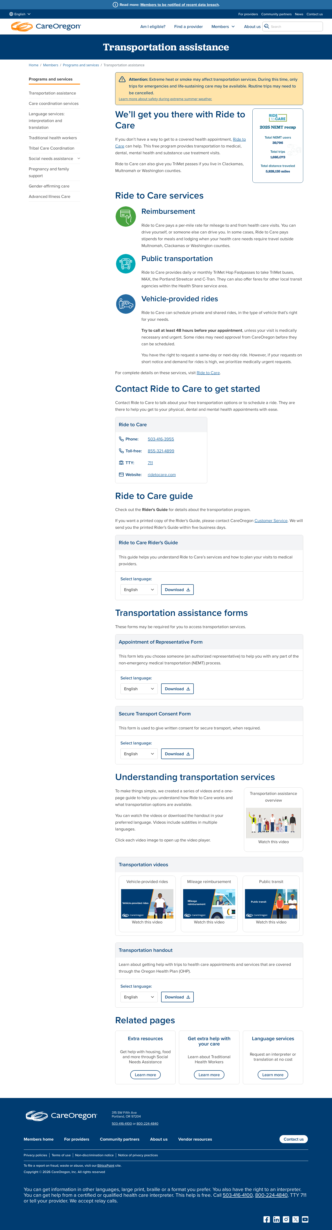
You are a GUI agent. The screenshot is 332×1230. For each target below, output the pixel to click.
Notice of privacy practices (138, 1155)
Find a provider (188, 26)
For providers (248, 14)
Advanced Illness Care (49, 196)
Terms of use (61, 1155)
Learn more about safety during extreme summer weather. (165, 99)
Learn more (145, 1074)
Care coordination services (54, 103)
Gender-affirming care (49, 186)
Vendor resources (195, 1139)
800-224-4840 (147, 1123)
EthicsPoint (105, 1165)
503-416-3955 (161, 439)
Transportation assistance (52, 93)
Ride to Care (208, 372)
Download (174, 589)
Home (34, 65)
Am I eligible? (152, 26)
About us (252, 26)
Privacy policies (35, 1155)
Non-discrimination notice (94, 1155)
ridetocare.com (162, 474)
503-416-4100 (122, 1123)
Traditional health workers (53, 137)
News (299, 14)
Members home (39, 1139)
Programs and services (81, 65)
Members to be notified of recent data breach (179, 4)
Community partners (276, 14)
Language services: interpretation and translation (47, 120)
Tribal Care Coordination (51, 148)
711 (150, 462)
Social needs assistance (51, 158)
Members (220, 26)
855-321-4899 (161, 450)
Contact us (315, 14)
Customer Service (271, 520)
